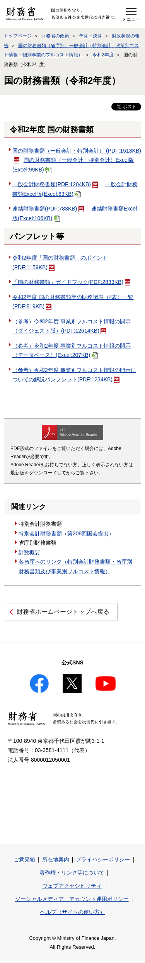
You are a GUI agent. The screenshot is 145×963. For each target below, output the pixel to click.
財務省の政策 (55, 36)
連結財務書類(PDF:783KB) (48, 209)
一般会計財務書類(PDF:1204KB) (55, 184)
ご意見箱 (24, 859)
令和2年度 (103, 55)
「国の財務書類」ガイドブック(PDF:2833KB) (71, 282)
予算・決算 (90, 36)
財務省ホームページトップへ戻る (63, 611)
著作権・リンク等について (71, 873)
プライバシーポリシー (103, 859)
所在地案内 (55, 859)
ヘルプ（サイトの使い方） (72, 912)
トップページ (18, 36)
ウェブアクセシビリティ (72, 886)
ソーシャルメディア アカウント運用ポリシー (72, 899)
